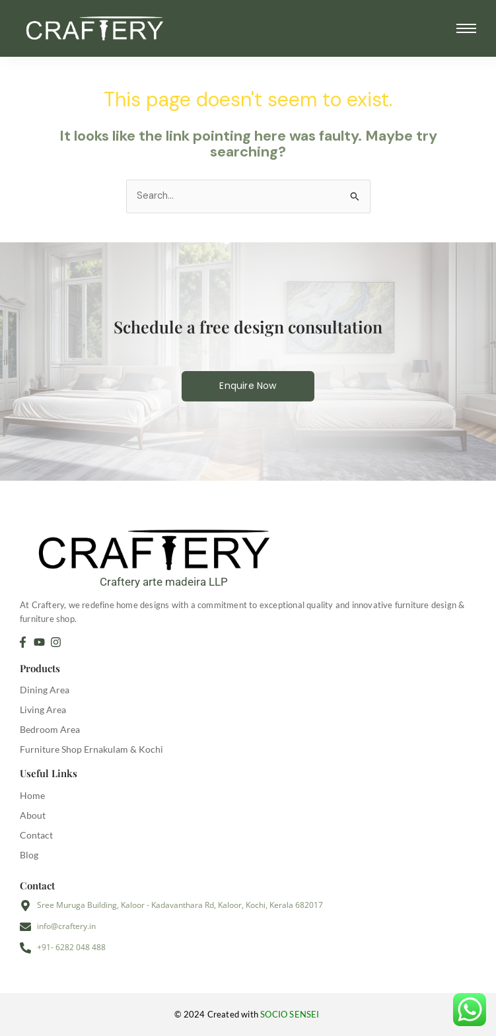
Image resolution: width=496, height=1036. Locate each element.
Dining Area (44, 689)
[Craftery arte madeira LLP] (163, 547)
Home (32, 795)
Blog (29, 854)
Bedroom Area (50, 729)
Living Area (43, 709)
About (33, 815)
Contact (36, 835)
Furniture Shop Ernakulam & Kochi (91, 749)
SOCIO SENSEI (291, 1014)
